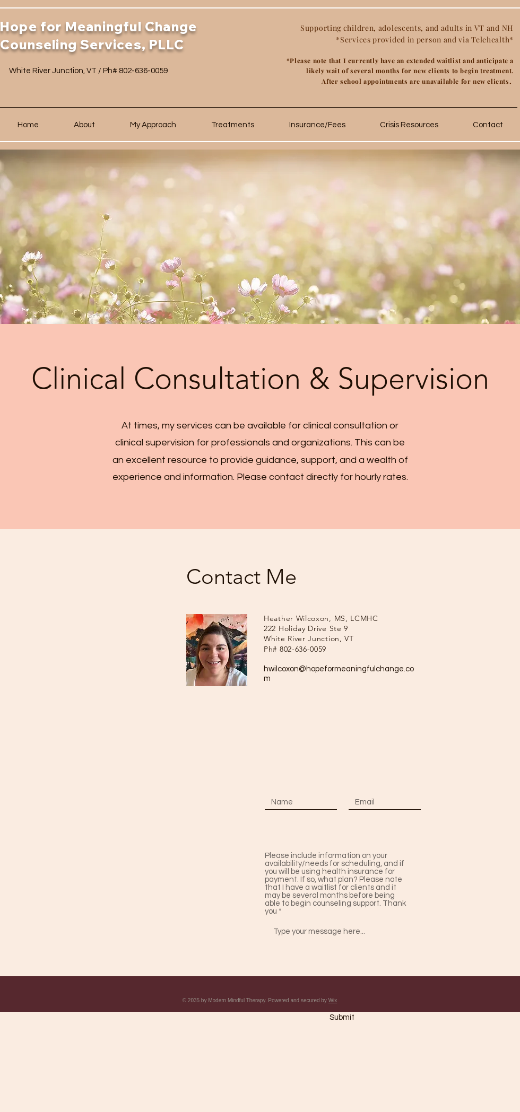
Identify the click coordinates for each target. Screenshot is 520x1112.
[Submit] (342, 1017)
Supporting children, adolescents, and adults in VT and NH (407, 28)
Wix (332, 1000)
